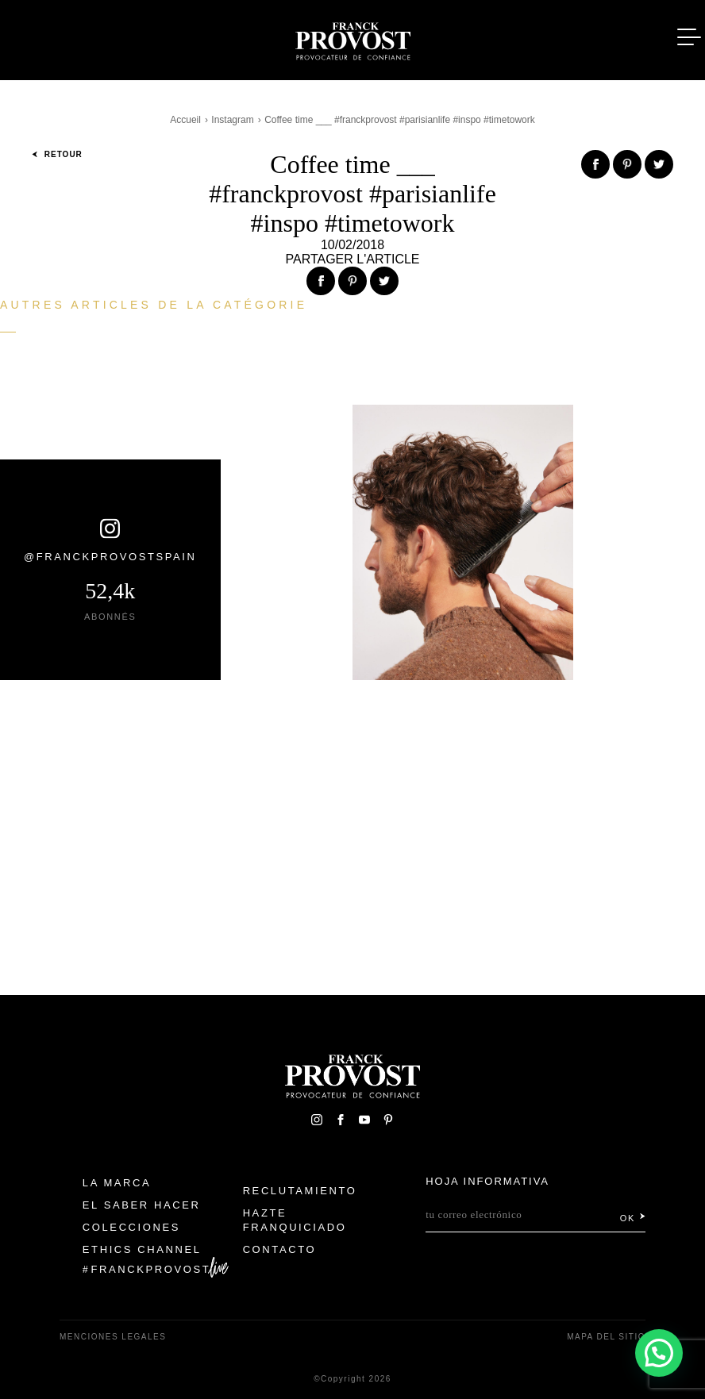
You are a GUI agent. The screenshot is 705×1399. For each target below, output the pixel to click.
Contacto (280, 1249)
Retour (57, 154)
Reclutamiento (300, 1191)
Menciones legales (113, 1336)
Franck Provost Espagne (352, 38)
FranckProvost (151, 1269)
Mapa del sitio (606, 1336)
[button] (659, 1352)
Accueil (185, 119)
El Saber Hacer (142, 1205)
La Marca (117, 1183)
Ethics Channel (142, 1249)
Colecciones (131, 1227)
